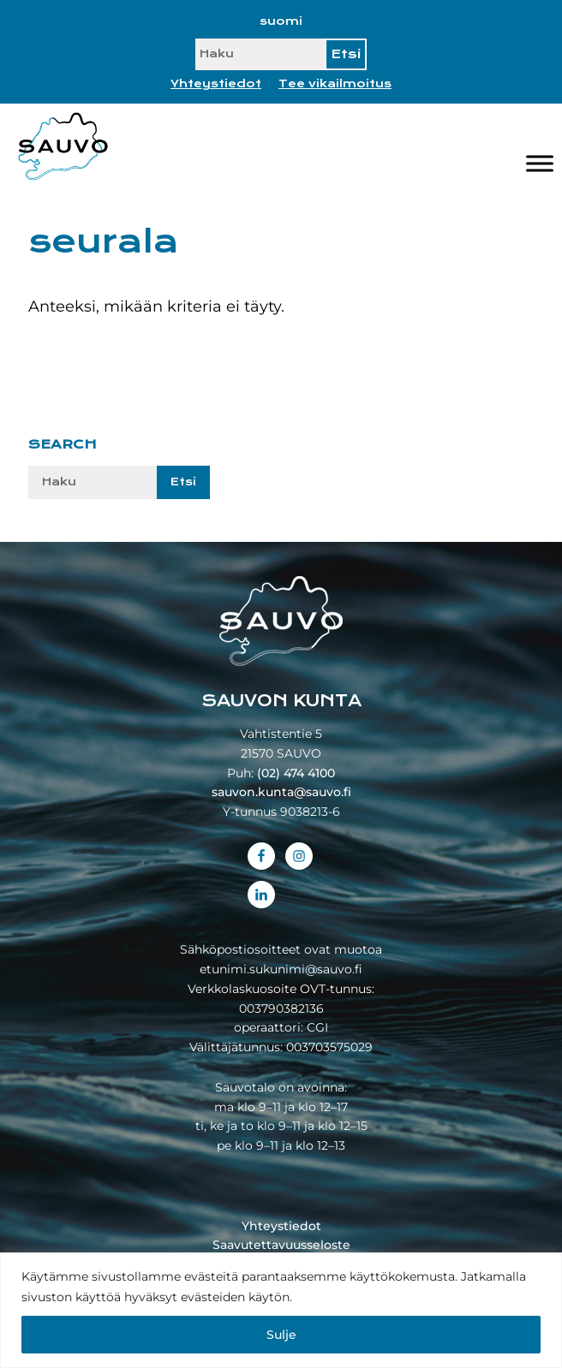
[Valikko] (539, 164)
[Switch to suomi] (281, 21)
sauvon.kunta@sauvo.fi (281, 792)
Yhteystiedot (215, 84)
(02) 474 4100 (296, 773)
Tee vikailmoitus (335, 84)
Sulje (281, 1334)
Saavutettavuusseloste (281, 1244)
